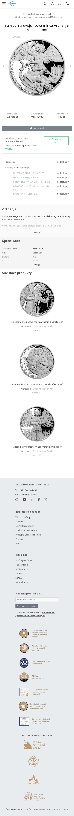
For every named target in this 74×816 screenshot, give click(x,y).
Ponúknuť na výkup (56, 141)
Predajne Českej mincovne (28, 534)
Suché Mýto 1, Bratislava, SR (27, 193)
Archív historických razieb (39, 14)
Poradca (19, 539)
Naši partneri (21, 569)
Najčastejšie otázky (25, 525)
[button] (7, 65)
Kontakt (19, 521)
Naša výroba (21, 564)
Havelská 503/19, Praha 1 (25, 177)
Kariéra (18, 573)
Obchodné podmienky (26, 530)
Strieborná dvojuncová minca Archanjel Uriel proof (37, 446)
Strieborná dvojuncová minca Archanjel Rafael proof (37, 384)
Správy (18, 577)
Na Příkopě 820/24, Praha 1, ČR (28, 173)
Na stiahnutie (21, 582)
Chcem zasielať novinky (26, 606)
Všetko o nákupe (23, 517)
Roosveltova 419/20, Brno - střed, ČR (31, 181)
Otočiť (17, 38)
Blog (17, 543)
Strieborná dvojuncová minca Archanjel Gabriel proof (37, 321)
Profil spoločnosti (23, 560)
